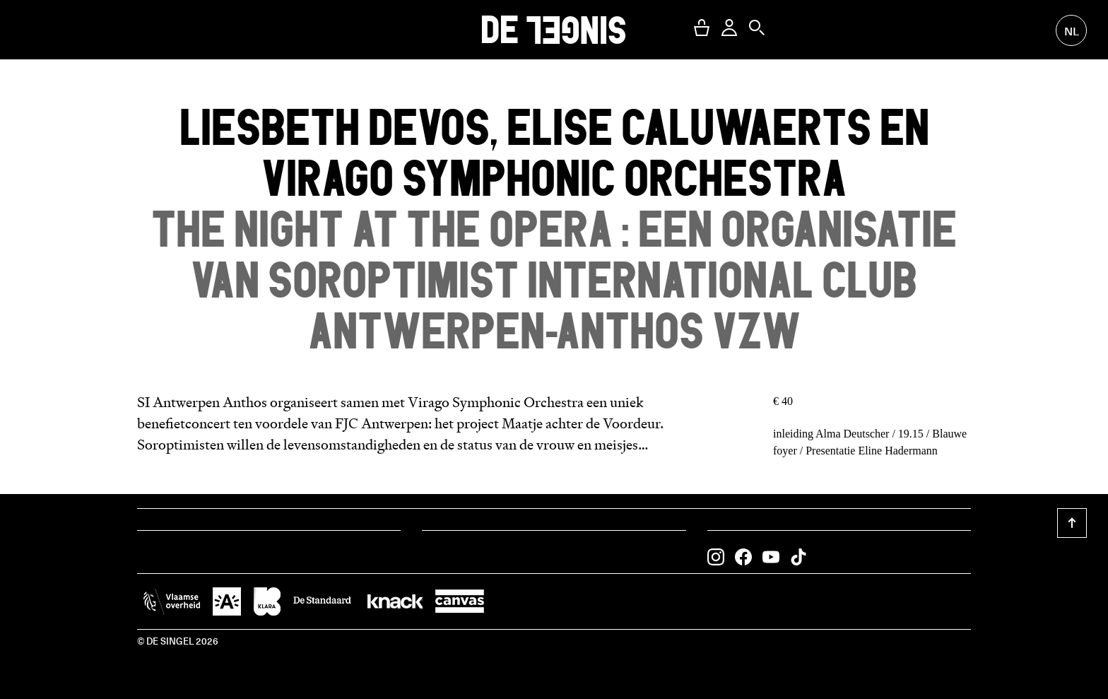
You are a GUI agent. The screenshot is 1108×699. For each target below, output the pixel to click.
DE (554, 29)
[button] (701, 27)
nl (1071, 30)
